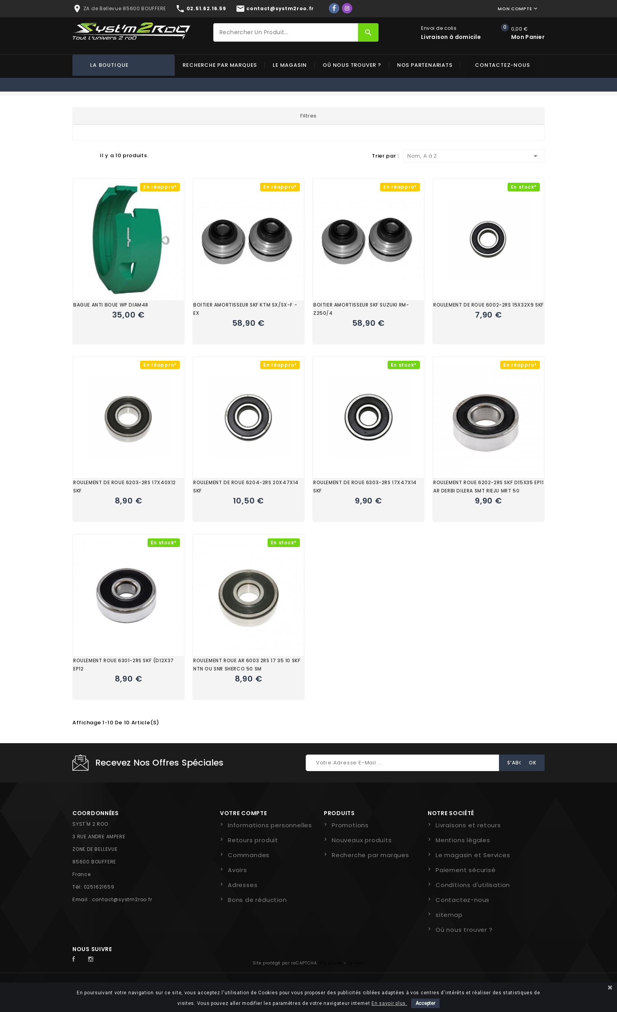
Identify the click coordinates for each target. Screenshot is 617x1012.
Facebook (77, 959)
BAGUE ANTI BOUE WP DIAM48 (110, 304)
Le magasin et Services (473, 855)
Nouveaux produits (362, 840)
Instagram (92, 959)
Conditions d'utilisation (473, 885)
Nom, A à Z (473, 156)
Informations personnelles (270, 825)
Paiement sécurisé (466, 870)
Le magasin (290, 65)
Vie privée (331, 963)
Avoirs (237, 870)
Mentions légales (463, 840)
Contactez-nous (502, 65)
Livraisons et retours (468, 825)
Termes (356, 963)
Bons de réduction (257, 900)
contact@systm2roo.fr (122, 899)
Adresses (242, 885)
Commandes (249, 855)
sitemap (449, 915)
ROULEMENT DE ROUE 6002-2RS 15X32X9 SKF (488, 304)
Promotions (350, 825)
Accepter (425, 1003)
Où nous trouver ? (352, 65)
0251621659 (99, 886)
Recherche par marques (220, 65)
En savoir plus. (389, 1003)
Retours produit (253, 840)
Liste (90, 155)
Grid (76, 155)
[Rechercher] (285, 32)
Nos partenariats (425, 65)
